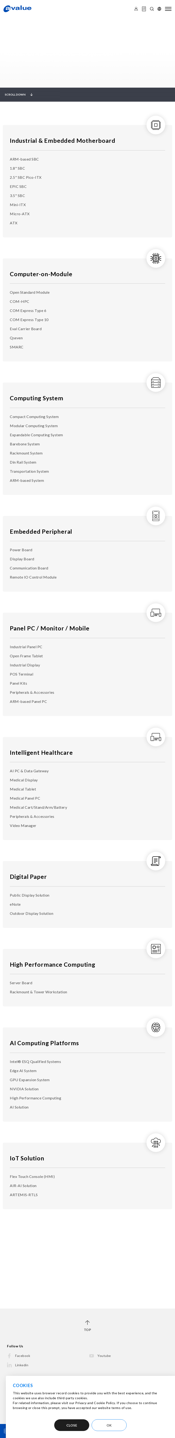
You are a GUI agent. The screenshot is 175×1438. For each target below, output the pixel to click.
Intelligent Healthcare (41, 752)
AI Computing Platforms (44, 1042)
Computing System (36, 397)
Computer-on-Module (41, 273)
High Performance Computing (52, 964)
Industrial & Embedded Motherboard (62, 140)
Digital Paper (28, 876)
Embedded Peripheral (41, 531)
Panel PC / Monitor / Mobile (49, 628)
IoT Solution (27, 1158)
